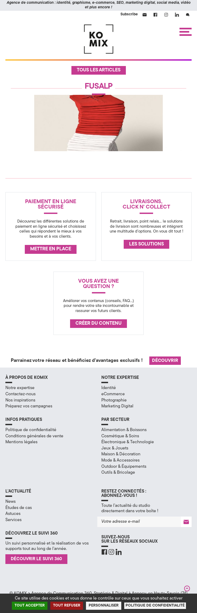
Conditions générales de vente (34, 436)
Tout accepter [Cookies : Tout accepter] (30, 606)
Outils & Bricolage (118, 472)
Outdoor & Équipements (123, 467)
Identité (108, 388)
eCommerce (113, 394)
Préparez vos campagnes (28, 406)
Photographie (114, 400)
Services (13, 520)
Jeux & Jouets (114, 448)
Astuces (12, 514)
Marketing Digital (117, 406)
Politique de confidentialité (30, 430)
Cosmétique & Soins (120, 436)
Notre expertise (19, 388)
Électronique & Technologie (127, 442)
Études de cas (18, 508)
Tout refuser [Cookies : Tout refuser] (66, 606)
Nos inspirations (20, 400)
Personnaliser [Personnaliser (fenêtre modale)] (104, 606)
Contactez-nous (20, 394)
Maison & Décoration (120, 454)
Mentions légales (21, 442)
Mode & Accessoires (120, 460)
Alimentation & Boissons (124, 430)
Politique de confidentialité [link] (155, 606)
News (10, 502)
